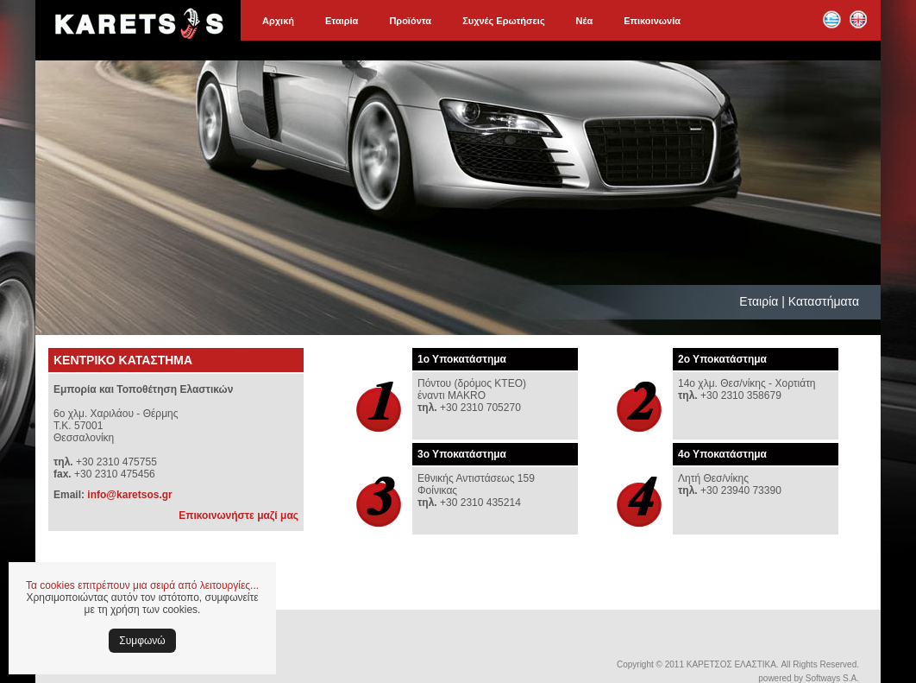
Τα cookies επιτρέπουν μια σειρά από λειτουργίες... (142, 585)
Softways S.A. (832, 678)
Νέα (584, 21)
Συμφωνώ (142, 641)
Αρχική (278, 21)
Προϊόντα (410, 21)
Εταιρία (341, 21)
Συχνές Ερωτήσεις (503, 21)
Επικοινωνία (652, 21)
